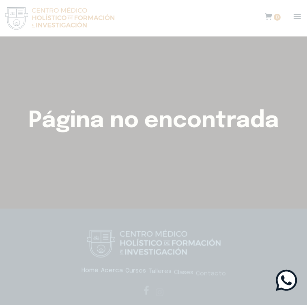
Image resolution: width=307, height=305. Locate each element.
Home (90, 270)
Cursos (135, 272)
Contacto (211, 276)
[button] (297, 17)
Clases (183, 274)
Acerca (112, 271)
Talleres (160, 273)
